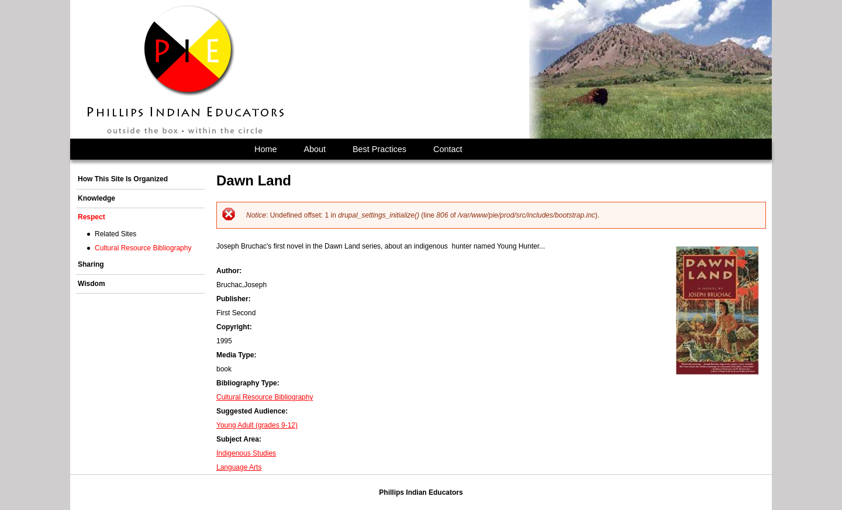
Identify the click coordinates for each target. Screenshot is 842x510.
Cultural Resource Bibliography (264, 397)
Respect (91, 217)
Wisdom (91, 284)
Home (265, 149)
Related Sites (115, 234)
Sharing (91, 264)
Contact (448, 149)
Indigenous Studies (246, 453)
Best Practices (379, 149)
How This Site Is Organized (123, 179)
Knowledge (96, 198)
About (314, 149)
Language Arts (238, 467)
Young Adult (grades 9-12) (257, 425)
